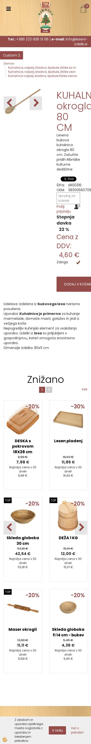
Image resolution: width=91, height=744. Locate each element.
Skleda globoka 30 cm (23, 540)
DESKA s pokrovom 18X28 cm (22, 446)
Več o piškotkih (77, 730)
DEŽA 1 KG (68, 538)
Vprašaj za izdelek (66, 198)
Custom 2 (11, 55)
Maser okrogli (22, 629)
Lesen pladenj (68, 441)
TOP (7, 500)
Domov (9, 63)
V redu (57, 730)
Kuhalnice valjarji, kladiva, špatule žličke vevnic (42, 76)
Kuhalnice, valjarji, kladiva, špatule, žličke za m (42, 68)
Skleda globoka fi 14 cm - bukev (68, 632)
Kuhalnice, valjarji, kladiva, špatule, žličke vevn (42, 72)
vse (84, 389)
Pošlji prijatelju (64, 209)
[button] (36, 103)
